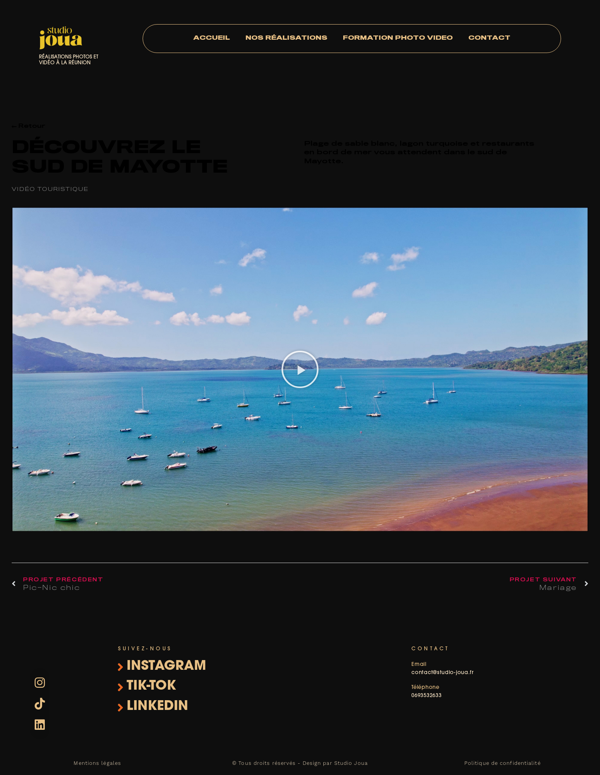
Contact (489, 38)
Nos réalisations (286, 38)
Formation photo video (398, 38)
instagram (166, 666)
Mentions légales (97, 763)
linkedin (157, 706)
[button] (300, 369)
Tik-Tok (151, 686)
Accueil (211, 38)
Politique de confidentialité (502, 763)
